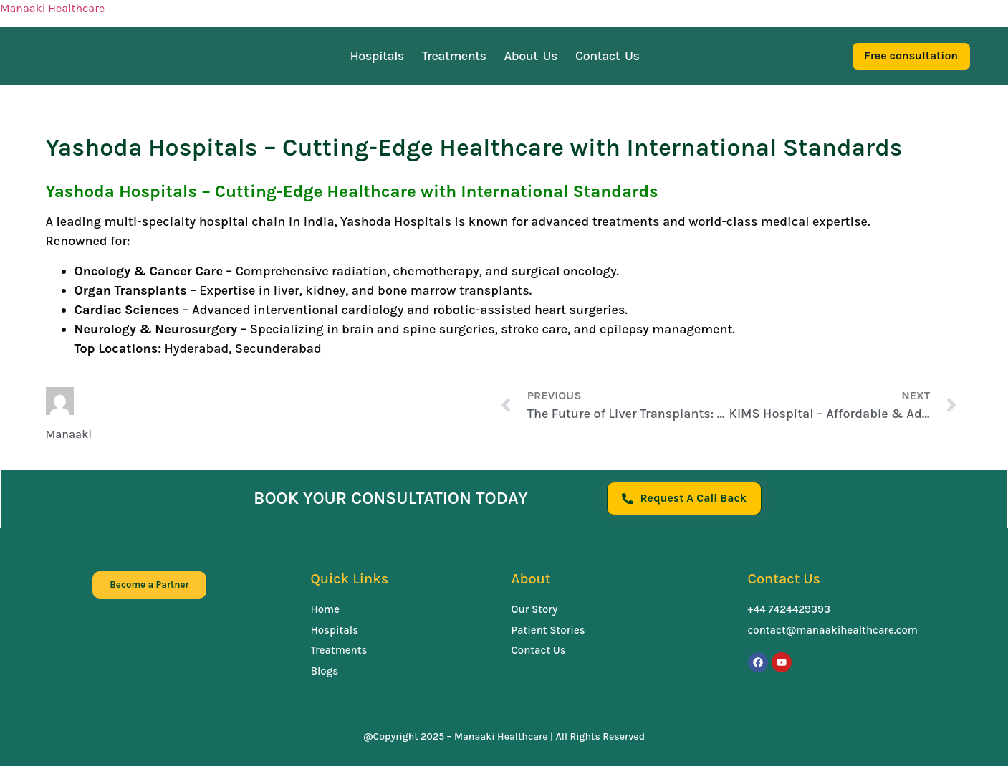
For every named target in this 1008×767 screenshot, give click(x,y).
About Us (530, 56)
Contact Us (607, 56)
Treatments (454, 56)
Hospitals (376, 56)
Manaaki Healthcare (52, 8)
